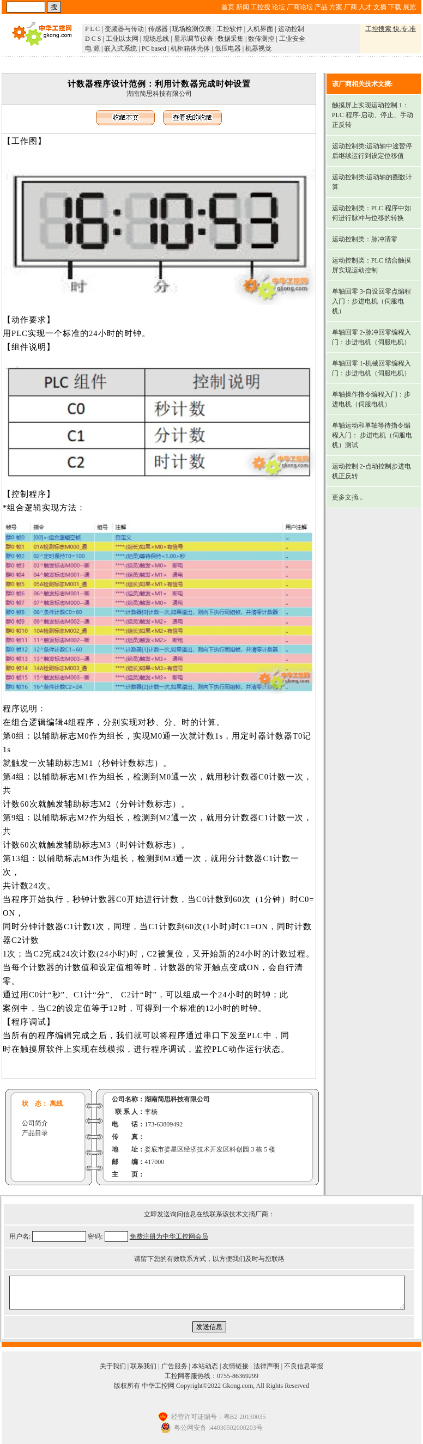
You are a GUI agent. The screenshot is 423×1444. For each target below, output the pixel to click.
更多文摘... (347, 497)
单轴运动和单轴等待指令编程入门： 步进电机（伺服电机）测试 (372, 435)
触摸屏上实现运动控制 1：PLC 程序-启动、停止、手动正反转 (372, 115)
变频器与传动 (124, 29)
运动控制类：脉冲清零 (364, 239)
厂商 (350, 7)
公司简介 (35, 1123)
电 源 (92, 48)
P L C (92, 29)
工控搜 (260, 7)
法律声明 (266, 1366)
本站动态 (205, 1366)
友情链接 (235, 1366)
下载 (394, 7)
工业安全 (292, 38)
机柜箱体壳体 (190, 48)
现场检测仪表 (191, 29)
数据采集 (230, 38)
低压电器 (228, 48)
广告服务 (174, 1366)
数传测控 (261, 38)
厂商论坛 (300, 7)
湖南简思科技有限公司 (159, 94)
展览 (409, 7)
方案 (335, 7)
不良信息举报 (303, 1366)
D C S (93, 38)
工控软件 (229, 29)
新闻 (242, 7)
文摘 (379, 7)
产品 (321, 7)
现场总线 (156, 38)
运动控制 (291, 29)
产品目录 (35, 1133)
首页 (227, 7)
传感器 (158, 29)
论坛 (278, 7)
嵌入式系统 (120, 48)
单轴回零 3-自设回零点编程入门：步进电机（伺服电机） (371, 301)
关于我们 (113, 1366)
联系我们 (143, 1366)
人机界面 (260, 29)
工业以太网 (122, 38)
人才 (365, 7)
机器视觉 (258, 48)
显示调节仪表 (193, 38)
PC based (154, 48)
